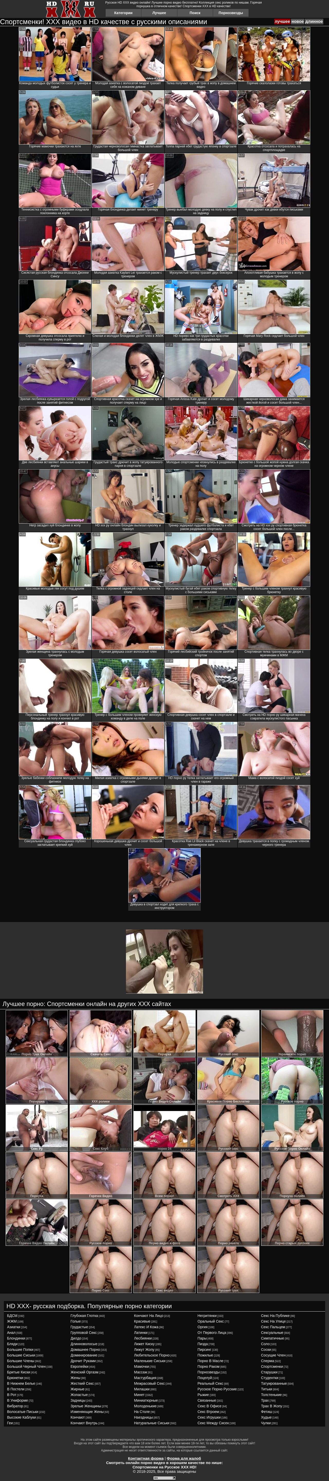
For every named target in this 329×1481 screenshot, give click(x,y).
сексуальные (272, 1333)
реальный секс (210, 1383)
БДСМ (12, 1316)
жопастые (79, 1395)
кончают (78, 1417)
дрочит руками (83, 1361)
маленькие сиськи (150, 1361)
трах (265, 1400)
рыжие (203, 1395)
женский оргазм (84, 1372)
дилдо (76, 1338)
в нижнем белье (21, 1383)
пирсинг (204, 1349)
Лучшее (159, 13)
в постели (16, 1389)
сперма (267, 1361)
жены (75, 1378)
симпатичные (272, 1338)
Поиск (195, 13)
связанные (207, 1400)
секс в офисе (210, 1406)
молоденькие (145, 1406)
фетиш (266, 1412)
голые (76, 1321)
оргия (203, 1327)
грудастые (79, 1327)
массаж (140, 1372)
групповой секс (84, 1333)
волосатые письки (23, 1412)
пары (202, 1338)
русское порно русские (217, 1389)
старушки (269, 1372)
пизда (203, 1344)
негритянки (207, 1316)
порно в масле (211, 1361)
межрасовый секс (149, 1383)
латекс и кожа (146, 1327)
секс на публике (275, 1316)
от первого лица (212, 1333)
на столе (142, 1412)
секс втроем (208, 1412)
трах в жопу (271, 1406)
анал (11, 1333)
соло (265, 1344)
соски (266, 1349)
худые (266, 1417)
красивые (142, 1321)
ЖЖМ (12, 1321)
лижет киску (144, 1344)
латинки (141, 1333)
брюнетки (15, 1378)
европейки (79, 1366)
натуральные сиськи (152, 1423)
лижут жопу (144, 1349)
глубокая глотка (84, 1316)
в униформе (17, 1400)
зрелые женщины (86, 1406)
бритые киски (18, 1372)
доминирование (84, 1355)
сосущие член (273, 1355)
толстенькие (271, 1395)
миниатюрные (146, 1400)
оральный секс (211, 1321)
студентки (269, 1378)
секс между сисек (213, 1423)
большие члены (20, 1361)
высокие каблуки (21, 1417)
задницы (78, 1400)
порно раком (209, 1366)
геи (10, 1423)
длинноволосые (84, 1344)
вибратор (15, 1406)
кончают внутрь (84, 1423)
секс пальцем (273, 1327)
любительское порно (152, 1355)
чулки (266, 1423)
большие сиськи (21, 1355)
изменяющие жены (87, 1412)
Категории (123, 13)
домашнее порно (85, 1349)
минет (139, 1395)
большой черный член (26, 1366)
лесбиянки (143, 1338)
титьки (266, 1389)
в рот (11, 1395)
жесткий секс (82, 1383)
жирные (78, 1389)
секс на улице (273, 1321)
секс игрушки (209, 1417)
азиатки (13, 1327)
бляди (12, 1344)
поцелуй (205, 1378)
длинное (314, 21)
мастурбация (145, 1378)
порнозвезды (209, 1372)
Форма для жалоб (184, 1458)
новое (297, 21)
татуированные (274, 1383)
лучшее (282, 21)
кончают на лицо (148, 1316)
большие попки (20, 1349)
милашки (142, 1389)
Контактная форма (146, 1458)
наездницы (143, 1417)
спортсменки (272, 1366)
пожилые (205, 1355)
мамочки (141, 1366)
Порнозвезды (231, 13)
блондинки (16, 1338)
